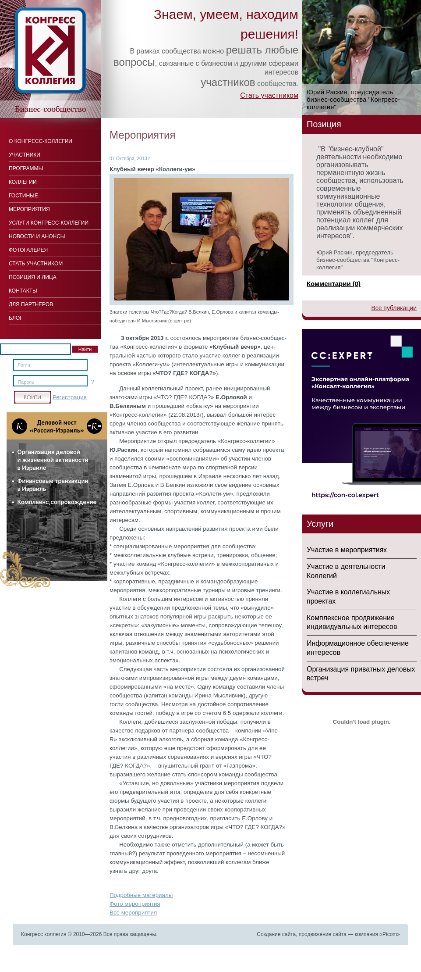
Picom (389, 934)
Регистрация (70, 397)
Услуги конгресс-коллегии (48, 223)
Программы (26, 168)
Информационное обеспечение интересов (358, 648)
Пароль (26, 382)
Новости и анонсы (37, 236)
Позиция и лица (33, 277)
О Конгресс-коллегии (40, 141)
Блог (16, 318)
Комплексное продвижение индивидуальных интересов (352, 622)
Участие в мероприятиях (347, 550)
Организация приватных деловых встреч (361, 673)
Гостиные (23, 196)
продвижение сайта (323, 934)
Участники (24, 155)
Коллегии (23, 182)
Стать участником (269, 95)
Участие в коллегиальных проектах (348, 596)
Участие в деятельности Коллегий (346, 571)
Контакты (23, 291)
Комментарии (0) (334, 283)
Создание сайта (276, 934)
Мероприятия (29, 209)
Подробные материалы (141, 895)
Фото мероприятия (135, 904)
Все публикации (394, 307)
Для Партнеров (31, 304)
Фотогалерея (28, 250)
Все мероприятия (133, 912)
